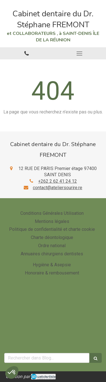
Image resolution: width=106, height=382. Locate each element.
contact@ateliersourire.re (57, 187)
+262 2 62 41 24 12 (57, 181)
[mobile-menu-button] (79, 53)
